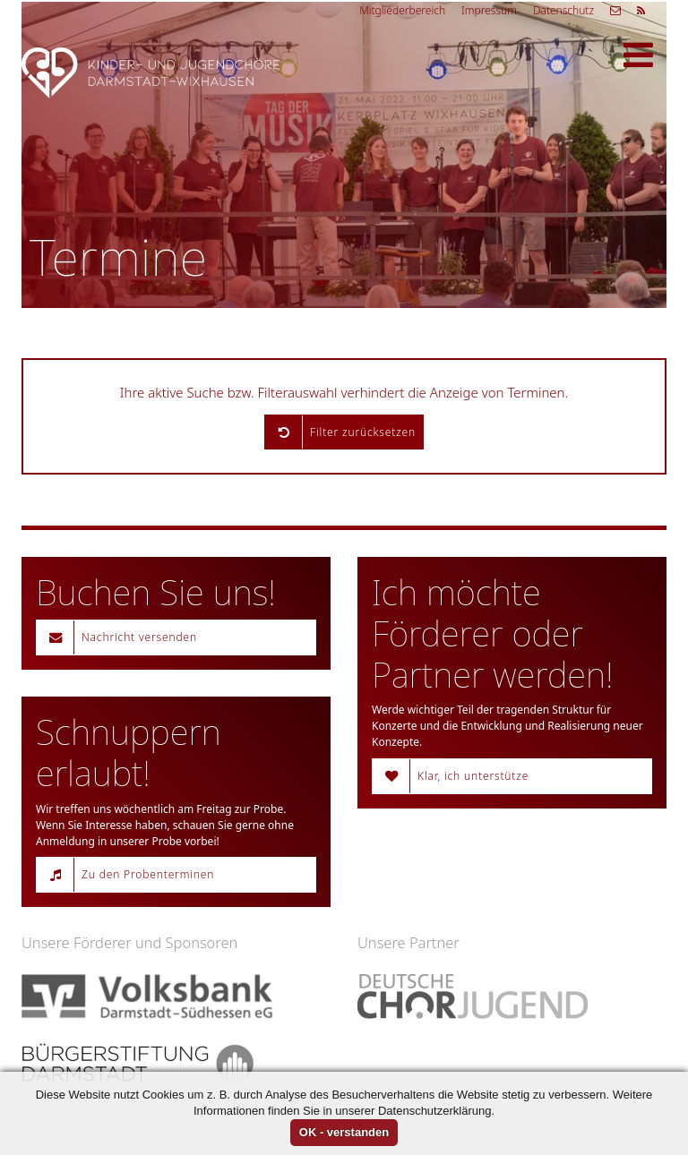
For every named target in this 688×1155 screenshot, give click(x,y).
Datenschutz (563, 10)
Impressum (489, 10)
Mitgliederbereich (402, 10)
